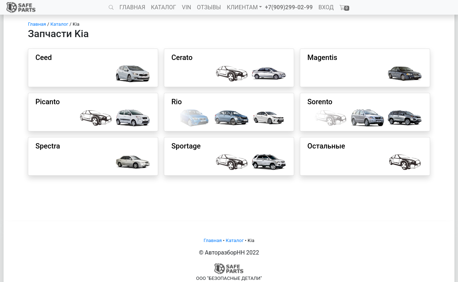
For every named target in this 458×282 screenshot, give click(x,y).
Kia (76, 24)
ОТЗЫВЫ (209, 7)
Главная (37, 24)
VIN (186, 7)
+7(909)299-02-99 (289, 7)
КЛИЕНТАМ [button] (242, 7)
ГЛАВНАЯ (132, 7)
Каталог (59, 24)
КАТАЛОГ (163, 7)
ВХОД (326, 7)
